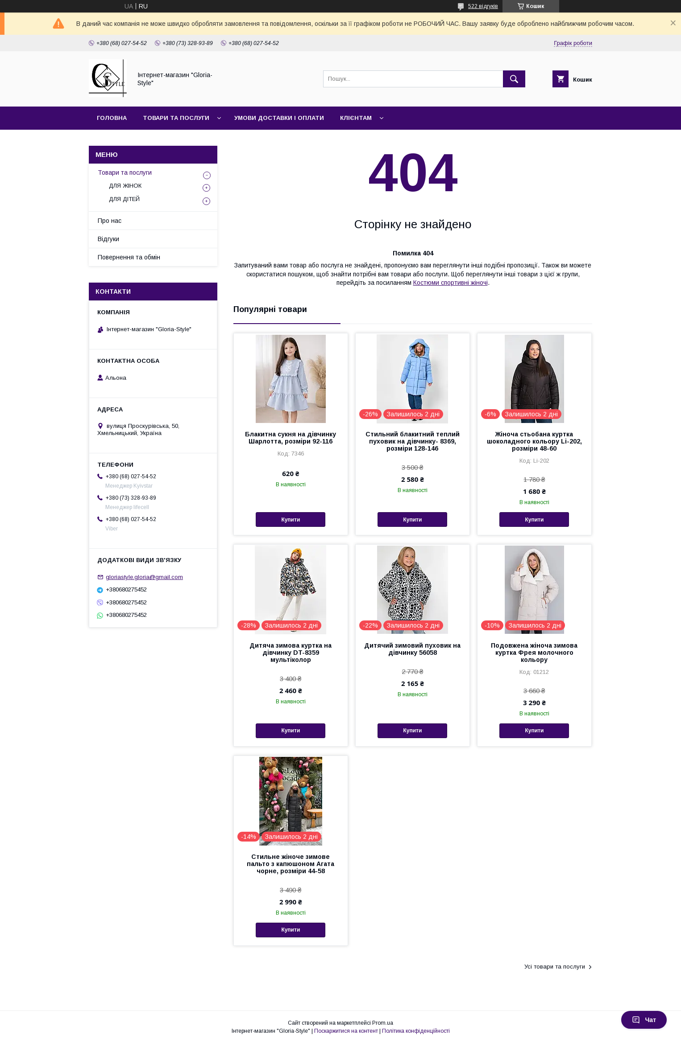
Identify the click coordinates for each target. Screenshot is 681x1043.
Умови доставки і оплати (279, 118)
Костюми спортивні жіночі (450, 282)
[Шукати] (514, 78)
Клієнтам (356, 118)
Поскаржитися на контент (346, 1031)
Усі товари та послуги (554, 966)
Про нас (109, 220)
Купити (290, 520)
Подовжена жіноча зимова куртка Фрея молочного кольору (534, 652)
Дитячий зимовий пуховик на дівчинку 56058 (412, 649)
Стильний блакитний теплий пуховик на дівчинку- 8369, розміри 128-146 (412, 441)
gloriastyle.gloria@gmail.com (144, 577)
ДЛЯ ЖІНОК (125, 185)
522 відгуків (483, 6)
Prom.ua (382, 1023)
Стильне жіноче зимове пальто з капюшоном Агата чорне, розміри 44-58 (290, 864)
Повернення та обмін (129, 257)
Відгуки (108, 238)
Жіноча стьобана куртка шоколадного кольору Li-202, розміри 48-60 (534, 441)
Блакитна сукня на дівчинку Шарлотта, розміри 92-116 (290, 438)
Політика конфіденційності (416, 1031)
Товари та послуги (176, 118)
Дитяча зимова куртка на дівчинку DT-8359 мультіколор (290, 652)
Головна (112, 118)
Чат (644, 1020)
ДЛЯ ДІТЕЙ (124, 199)
